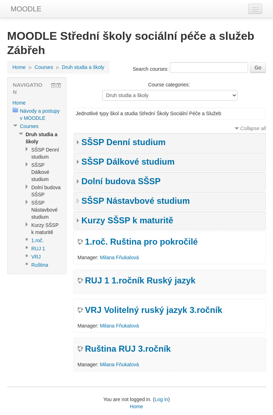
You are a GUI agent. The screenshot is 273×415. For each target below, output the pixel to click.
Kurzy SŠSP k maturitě (127, 220)
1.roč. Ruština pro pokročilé (141, 241)
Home (19, 67)
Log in (161, 399)
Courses (43, 67)
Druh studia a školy (83, 67)
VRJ (36, 257)
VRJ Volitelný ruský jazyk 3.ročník (153, 310)
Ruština (39, 265)
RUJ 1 (38, 248)
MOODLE (26, 9)
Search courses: (151, 69)
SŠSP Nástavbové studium (135, 201)
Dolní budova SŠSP (121, 181)
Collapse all (253, 128)
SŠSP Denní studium (123, 142)
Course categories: (169, 84)
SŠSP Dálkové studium (128, 161)
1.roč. (37, 240)
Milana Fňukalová (119, 257)
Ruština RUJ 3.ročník (128, 348)
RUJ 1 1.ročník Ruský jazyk (140, 280)
